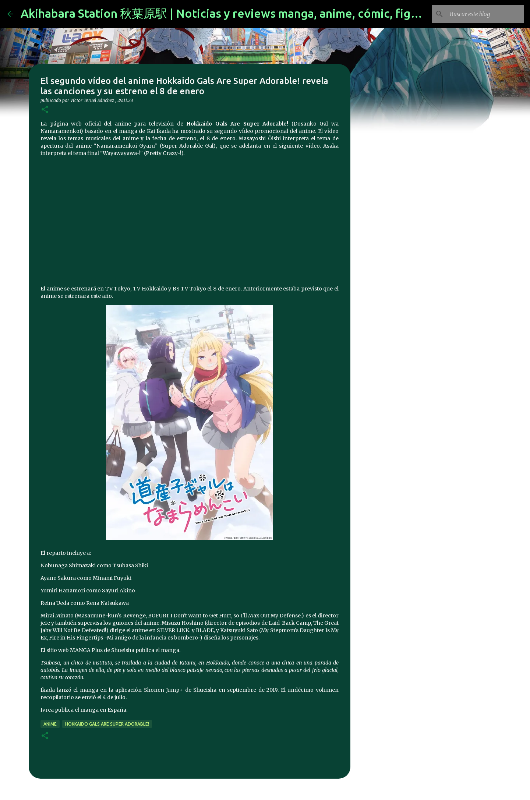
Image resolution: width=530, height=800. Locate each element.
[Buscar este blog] (485, 14)
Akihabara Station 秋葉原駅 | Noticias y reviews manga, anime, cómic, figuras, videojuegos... (269, 13)
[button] (44, 110)
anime (50, 724)
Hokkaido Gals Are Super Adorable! (107, 724)
